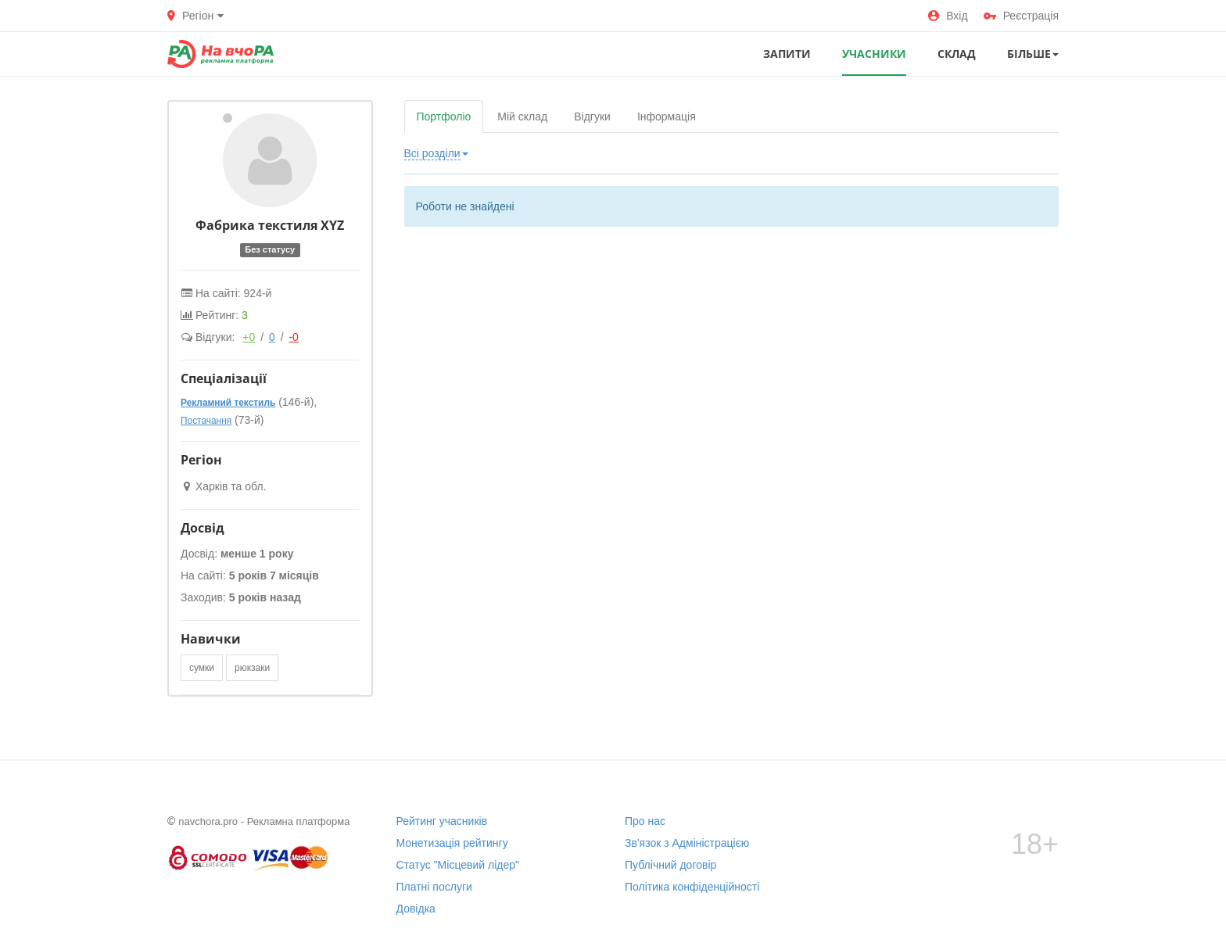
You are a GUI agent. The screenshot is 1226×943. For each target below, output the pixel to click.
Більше (1033, 53)
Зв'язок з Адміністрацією (687, 843)
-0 (293, 337)
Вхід (947, 15)
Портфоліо (444, 116)
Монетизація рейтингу (452, 843)
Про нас (645, 821)
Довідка (416, 908)
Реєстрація (1021, 15)
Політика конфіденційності (692, 886)
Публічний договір (670, 865)
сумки (201, 667)
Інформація (666, 116)
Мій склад (522, 116)
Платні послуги (434, 886)
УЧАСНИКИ (874, 53)
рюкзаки (252, 667)
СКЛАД (956, 53)
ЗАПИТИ (787, 53)
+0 (248, 337)
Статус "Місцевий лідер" (458, 865)
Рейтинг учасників (442, 821)
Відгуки (592, 116)
